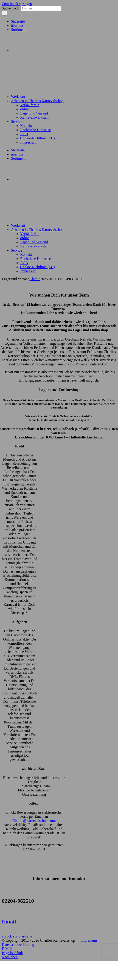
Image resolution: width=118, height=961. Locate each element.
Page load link (12, 953)
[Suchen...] (41, 8)
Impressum (89, 940)
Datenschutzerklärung (18, 944)
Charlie (35, 279)
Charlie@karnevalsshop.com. (34, 821)
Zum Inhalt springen (17, 4)
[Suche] (4, 13)
